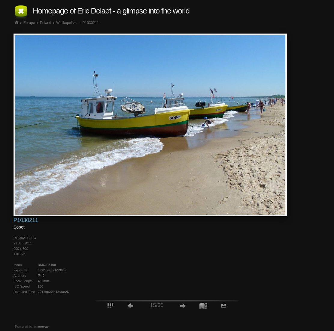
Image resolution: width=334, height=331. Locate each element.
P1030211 (91, 23)
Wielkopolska (66, 23)
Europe (29, 23)
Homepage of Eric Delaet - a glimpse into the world (111, 10)
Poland (45, 23)
